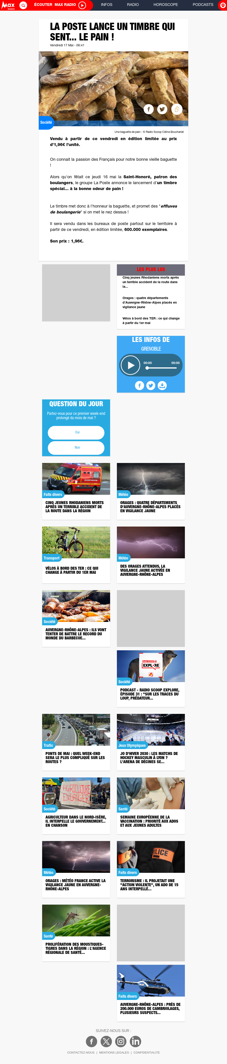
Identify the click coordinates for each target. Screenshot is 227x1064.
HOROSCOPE (166, 5)
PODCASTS (203, 5)
